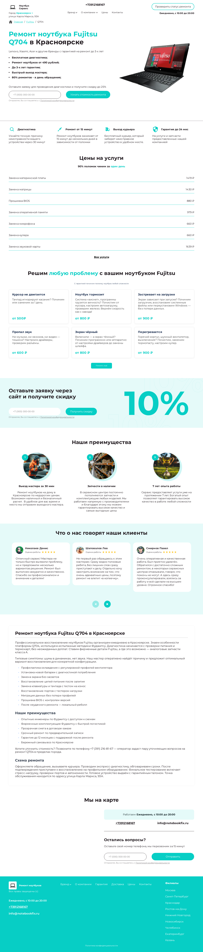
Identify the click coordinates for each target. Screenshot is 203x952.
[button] (107, 604)
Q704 (40, 21)
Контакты (117, 12)
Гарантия (101, 884)
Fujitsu (30, 21)
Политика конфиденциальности (101, 945)
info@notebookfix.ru (172, 823)
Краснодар (172, 902)
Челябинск (172, 927)
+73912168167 (95, 5)
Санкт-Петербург (177, 896)
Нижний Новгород (177, 915)
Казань (170, 940)
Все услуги (101, 257)
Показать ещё (101, 366)
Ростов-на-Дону (176, 909)
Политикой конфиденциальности (57, 100)
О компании (89, 12)
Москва (170, 890)
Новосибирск (174, 921)
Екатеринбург (174, 933)
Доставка (117, 884)
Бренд (72, 12)
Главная (18, 21)
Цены (105, 12)
